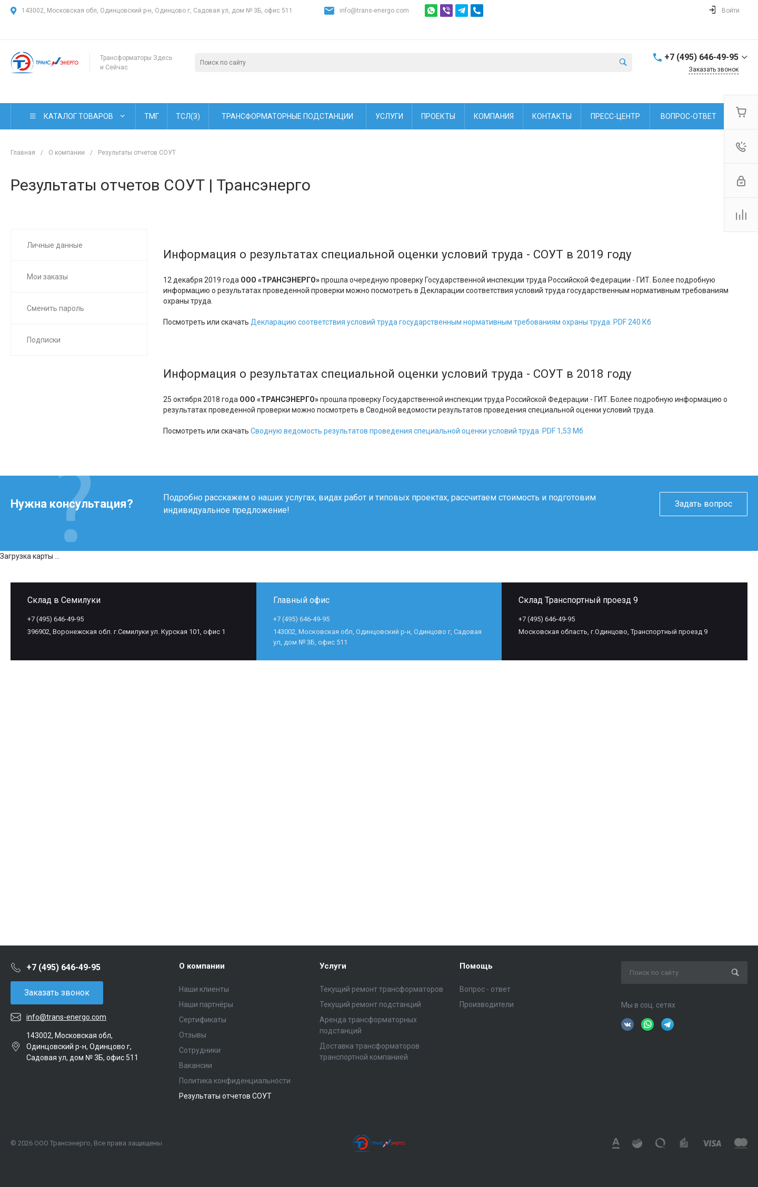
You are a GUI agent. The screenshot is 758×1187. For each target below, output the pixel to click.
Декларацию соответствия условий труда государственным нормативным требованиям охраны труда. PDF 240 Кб (451, 322)
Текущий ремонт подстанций (370, 1004)
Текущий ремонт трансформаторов (381, 989)
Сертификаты (202, 1019)
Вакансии (195, 1065)
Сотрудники (200, 1050)
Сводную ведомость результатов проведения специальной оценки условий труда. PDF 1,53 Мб (417, 431)
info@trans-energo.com (374, 10)
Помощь (476, 966)
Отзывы (192, 1035)
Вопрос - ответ (485, 989)
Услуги (333, 966)
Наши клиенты (204, 989)
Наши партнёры (206, 1004)
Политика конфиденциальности (235, 1081)
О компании (202, 966)
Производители (487, 1004)
